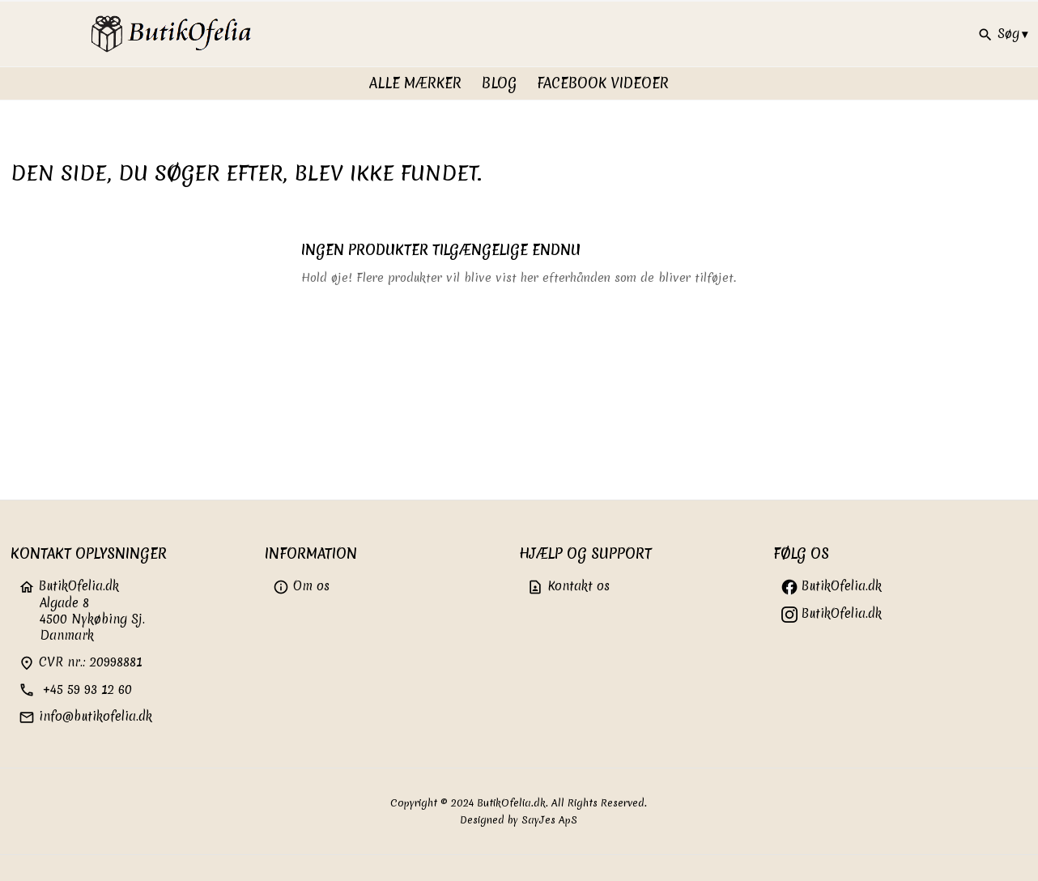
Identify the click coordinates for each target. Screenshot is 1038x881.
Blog (499, 83)
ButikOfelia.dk (831, 585)
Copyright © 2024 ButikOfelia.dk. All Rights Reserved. (518, 803)
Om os (301, 585)
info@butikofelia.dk (85, 716)
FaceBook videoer (603, 83)
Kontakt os (568, 585)
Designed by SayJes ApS (518, 820)
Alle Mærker (415, 83)
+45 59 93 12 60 (75, 689)
